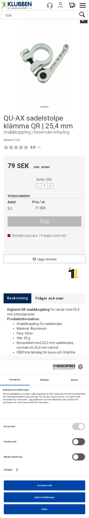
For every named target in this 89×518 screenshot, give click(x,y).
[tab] (17, 298)
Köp (44, 221)
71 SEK (40, 208)
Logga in (60, 5)
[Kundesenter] (49, 5)
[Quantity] (44, 186)
